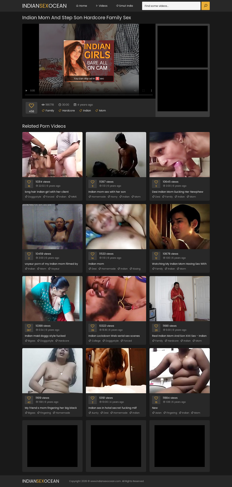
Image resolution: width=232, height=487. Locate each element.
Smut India (124, 6)
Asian (157, 412)
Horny (112, 196)
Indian (87, 110)
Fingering (44, 412)
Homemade (97, 196)
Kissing (134, 268)
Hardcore (68, 110)
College (94, 340)
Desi (156, 196)
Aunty (93, 412)
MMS (72, 196)
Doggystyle (33, 196)
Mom (102, 110)
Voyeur (53, 268)
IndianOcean (44, 6)
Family (50, 110)
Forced (48, 196)
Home (81, 6)
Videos (101, 6)
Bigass (30, 340)
